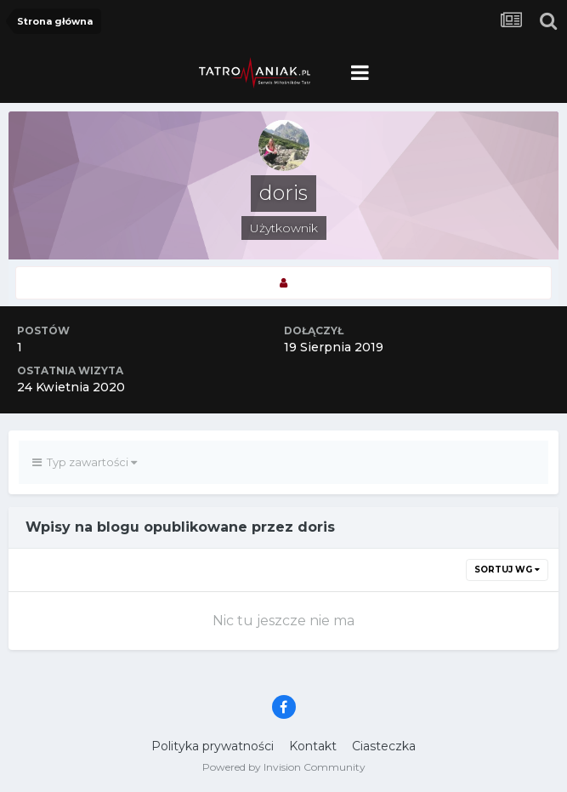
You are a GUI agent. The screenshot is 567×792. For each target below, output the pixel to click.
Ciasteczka (384, 746)
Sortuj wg (507, 569)
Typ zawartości (84, 462)
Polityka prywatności (212, 746)
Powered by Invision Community (284, 767)
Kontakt (313, 746)
